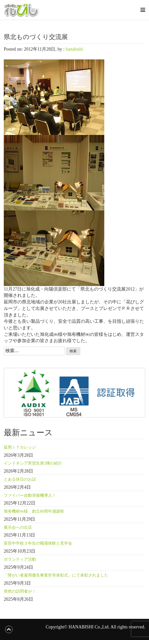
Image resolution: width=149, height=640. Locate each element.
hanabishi (74, 49)
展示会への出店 (18, 527)
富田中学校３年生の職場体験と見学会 (38, 543)
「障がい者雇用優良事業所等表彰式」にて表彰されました (56, 575)
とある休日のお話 (20, 479)
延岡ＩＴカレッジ (20, 447)
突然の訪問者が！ (20, 591)
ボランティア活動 (20, 559)
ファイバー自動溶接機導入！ (30, 495)
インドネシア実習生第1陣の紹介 (33, 463)
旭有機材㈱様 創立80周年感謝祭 (34, 511)
